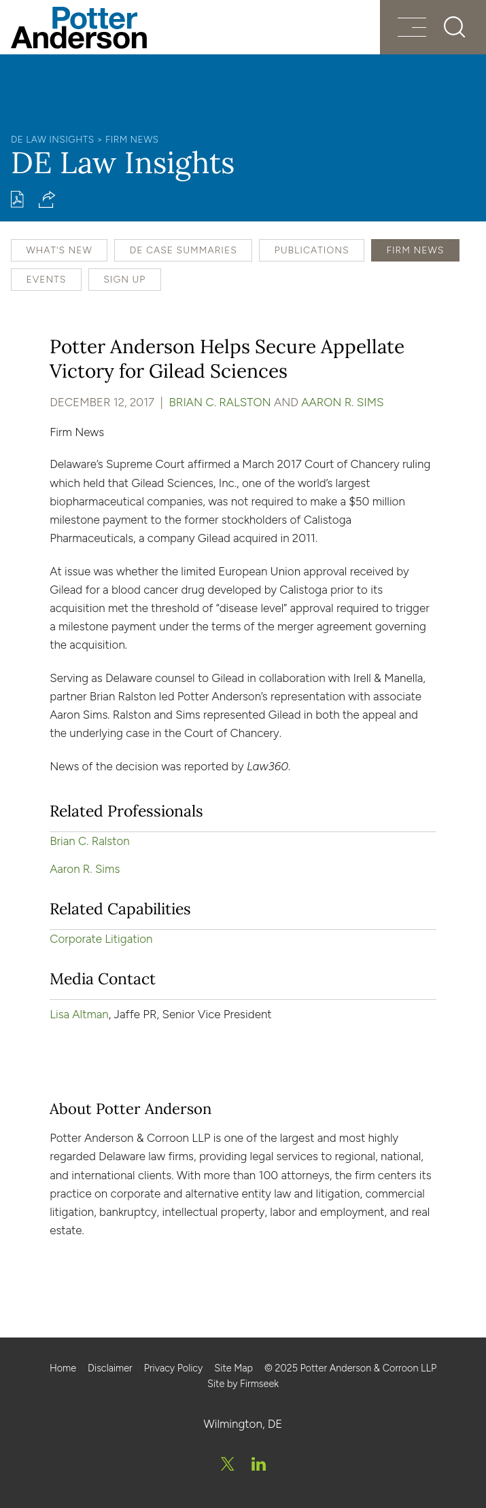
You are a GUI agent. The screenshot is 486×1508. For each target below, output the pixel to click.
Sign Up (124, 279)
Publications (312, 250)
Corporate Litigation (101, 939)
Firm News (132, 139)
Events (46, 279)
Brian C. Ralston (220, 402)
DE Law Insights (52, 139)
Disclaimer (110, 1368)
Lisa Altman (79, 1014)
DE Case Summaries (183, 250)
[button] (47, 199)
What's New (59, 250)
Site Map (233, 1368)
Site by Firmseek (243, 1384)
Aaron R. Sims (342, 402)
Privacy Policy (173, 1368)
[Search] (455, 27)
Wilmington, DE (243, 1424)
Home (63, 1368)
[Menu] (412, 28)
